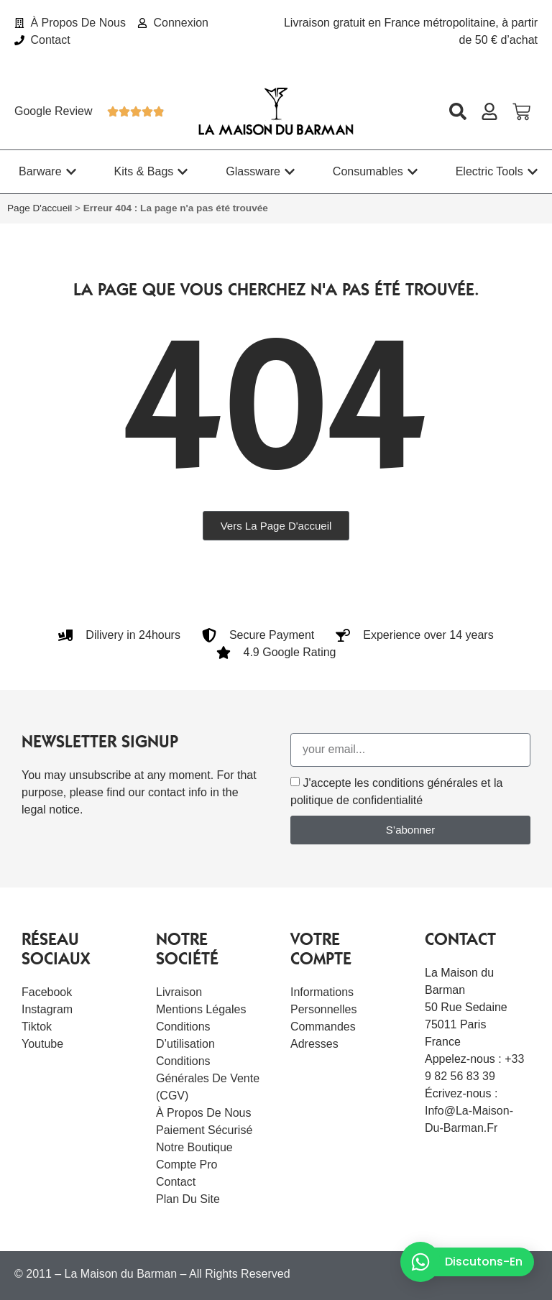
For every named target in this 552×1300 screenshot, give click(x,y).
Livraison (179, 992)
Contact (176, 1182)
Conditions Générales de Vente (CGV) (207, 1078)
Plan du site (188, 1199)
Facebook (47, 992)
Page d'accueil (39, 208)
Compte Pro (186, 1164)
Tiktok (37, 1026)
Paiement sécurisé (204, 1130)
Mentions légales (201, 1009)
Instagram (47, 1009)
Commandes (323, 1026)
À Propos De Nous (204, 1113)
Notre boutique (194, 1147)
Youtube (42, 1044)
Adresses (314, 1044)
